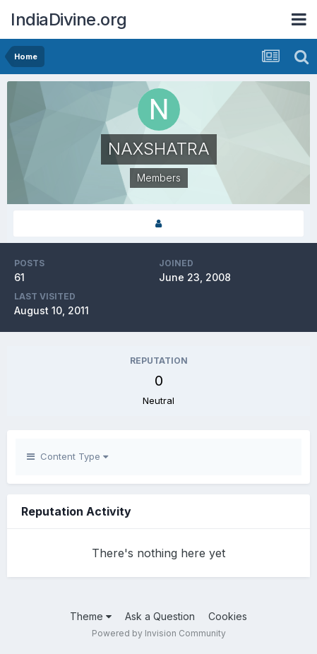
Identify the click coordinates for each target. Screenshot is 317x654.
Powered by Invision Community (159, 633)
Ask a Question (160, 616)
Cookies (227, 616)
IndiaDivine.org (69, 19)
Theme (91, 616)
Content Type (67, 456)
